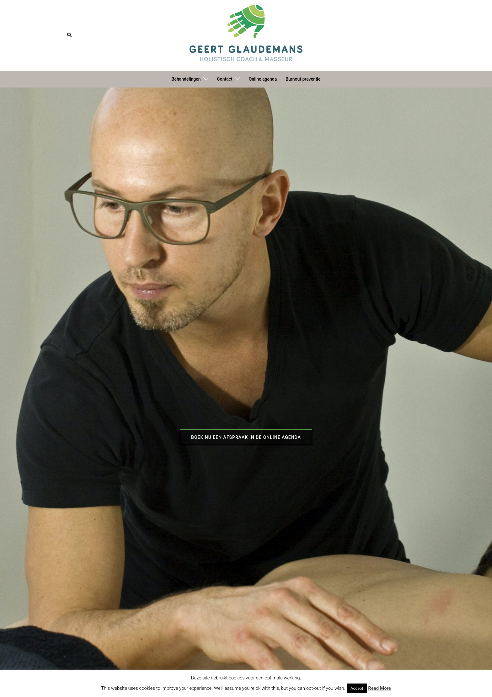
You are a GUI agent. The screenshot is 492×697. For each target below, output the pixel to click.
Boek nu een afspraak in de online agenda (246, 437)
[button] (69, 35)
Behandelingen (186, 79)
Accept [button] (356, 688)
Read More (379, 688)
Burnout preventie (303, 79)
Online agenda (263, 79)
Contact (225, 79)
